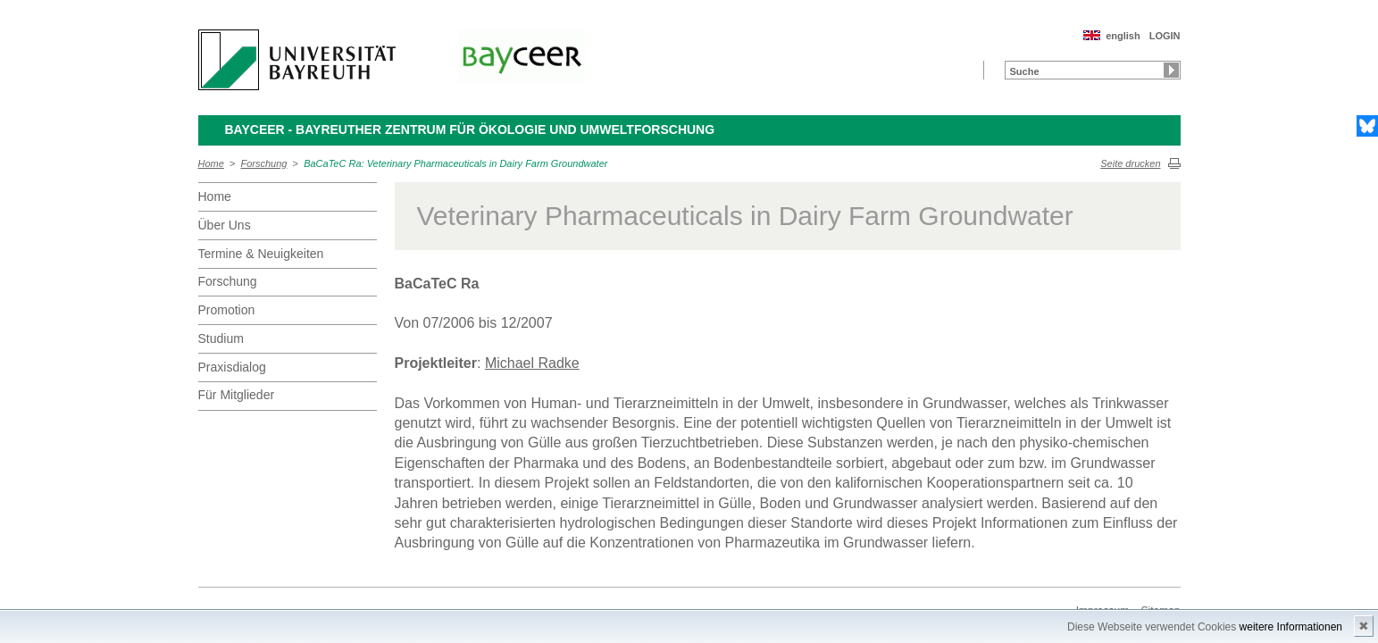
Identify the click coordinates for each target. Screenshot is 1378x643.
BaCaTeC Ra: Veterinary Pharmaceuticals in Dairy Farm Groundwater (455, 163)
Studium (221, 338)
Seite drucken (1130, 163)
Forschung (264, 163)
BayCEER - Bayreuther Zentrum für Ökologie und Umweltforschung (470, 129)
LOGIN (1165, 35)
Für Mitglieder (236, 395)
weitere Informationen (1291, 627)
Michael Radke (532, 363)
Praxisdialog (232, 367)
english (1123, 35)
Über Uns (224, 225)
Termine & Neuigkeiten (261, 253)
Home (211, 163)
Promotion (226, 310)
